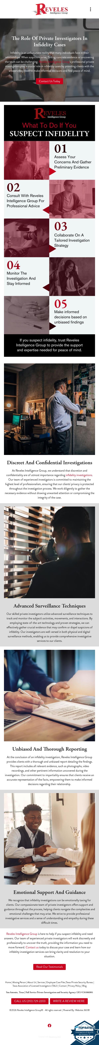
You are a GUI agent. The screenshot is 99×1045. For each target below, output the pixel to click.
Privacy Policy (74, 985)
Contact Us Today (49, 81)
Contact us (32, 947)
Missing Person (19, 982)
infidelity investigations (79, 475)
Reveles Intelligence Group (54, 62)
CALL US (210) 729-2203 (30, 1001)
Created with (49, 1036)
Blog (84, 985)
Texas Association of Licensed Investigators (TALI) (35, 985)
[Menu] (90, 9)
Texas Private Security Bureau (79, 982)
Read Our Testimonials (49, 967)
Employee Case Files (55, 982)
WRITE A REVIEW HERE (69, 1001)
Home (8, 982)
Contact (63, 985)
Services (41, 982)
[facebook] (49, 1025)
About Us (31, 982)
